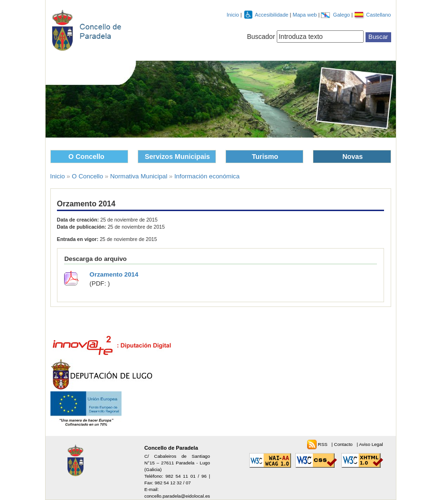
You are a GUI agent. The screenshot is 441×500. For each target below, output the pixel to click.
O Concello (86, 156)
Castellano (378, 15)
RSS (323, 444)
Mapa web (305, 15)
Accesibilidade (272, 15)
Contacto (344, 444)
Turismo (265, 156)
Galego (342, 15)
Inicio (233, 15)
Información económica (206, 176)
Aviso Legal (371, 444)
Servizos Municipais (177, 156)
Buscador (261, 36)
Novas (352, 156)
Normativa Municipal (138, 176)
